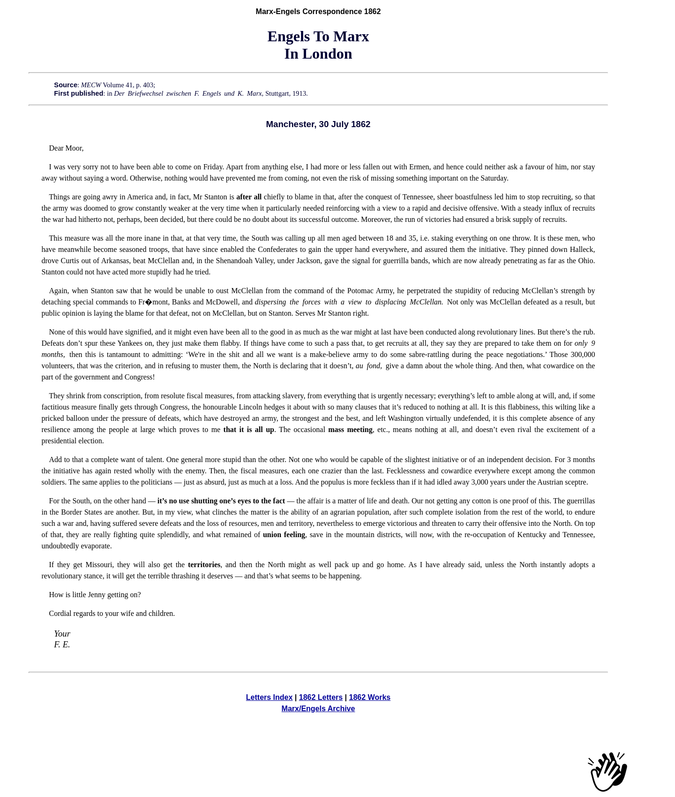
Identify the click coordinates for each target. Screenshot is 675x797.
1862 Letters (321, 697)
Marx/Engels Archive (318, 709)
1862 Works (370, 697)
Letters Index (269, 697)
